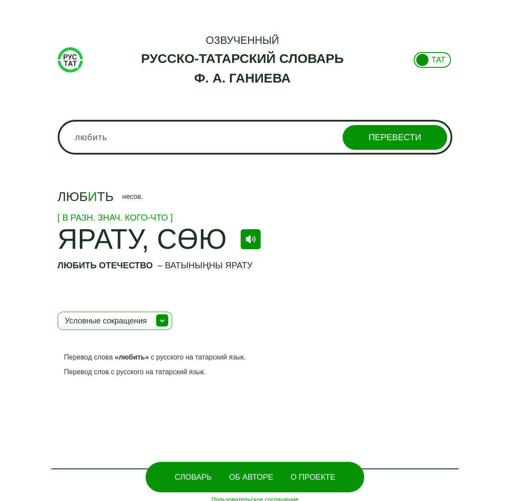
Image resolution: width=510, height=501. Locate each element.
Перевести (395, 137)
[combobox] (255, 137)
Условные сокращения (106, 320)
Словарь (193, 477)
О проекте (313, 477)
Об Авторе (251, 477)
